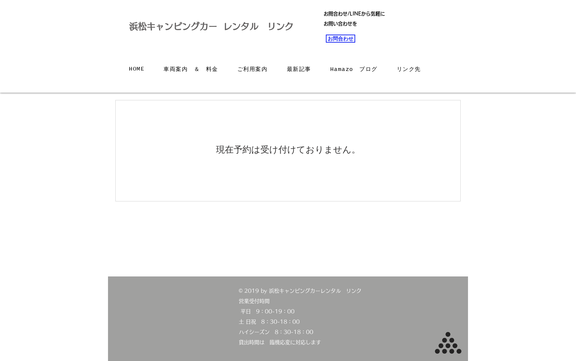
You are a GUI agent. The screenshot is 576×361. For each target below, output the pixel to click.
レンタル (245, 26)
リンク (280, 26)
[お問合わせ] (340, 39)
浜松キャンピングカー (173, 26)
